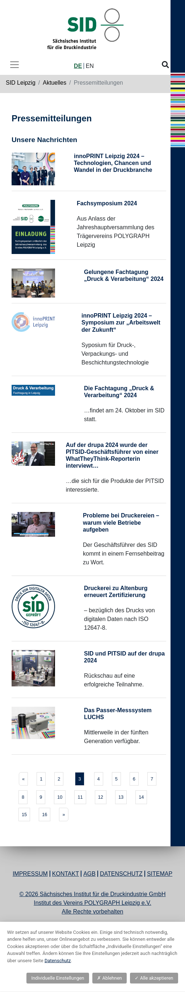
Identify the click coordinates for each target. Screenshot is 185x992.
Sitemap (159, 874)
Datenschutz (121, 874)
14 (141, 797)
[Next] (63, 814)
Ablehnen (109, 978)
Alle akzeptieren (154, 978)
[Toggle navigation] (14, 64)
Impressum (30, 874)
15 (24, 814)
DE (78, 66)
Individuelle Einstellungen (57, 978)
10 (59, 797)
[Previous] (23, 779)
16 (44, 814)
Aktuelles (54, 83)
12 (100, 797)
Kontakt (65, 874)
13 (120, 797)
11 (80, 797)
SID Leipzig (20, 83)
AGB (89, 874)
